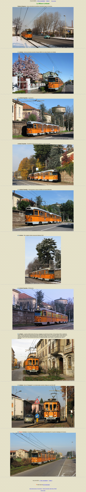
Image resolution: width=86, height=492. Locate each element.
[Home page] (43, 490)
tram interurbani (46, 484)
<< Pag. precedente (41, 0)
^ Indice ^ (48, 0)
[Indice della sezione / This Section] (36, 488)
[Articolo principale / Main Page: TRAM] (49, 488)
